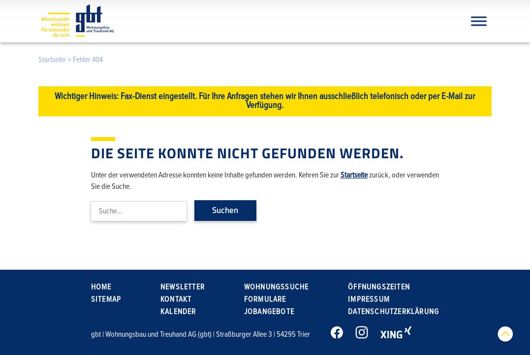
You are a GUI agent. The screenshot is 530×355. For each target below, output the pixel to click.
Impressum (369, 299)
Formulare (265, 299)
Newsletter (182, 287)
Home (101, 287)
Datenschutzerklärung (393, 312)
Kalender (178, 312)
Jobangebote (269, 312)
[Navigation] (479, 21)
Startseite (51, 60)
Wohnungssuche (276, 287)
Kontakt (175, 299)
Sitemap (106, 299)
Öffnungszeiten (379, 287)
